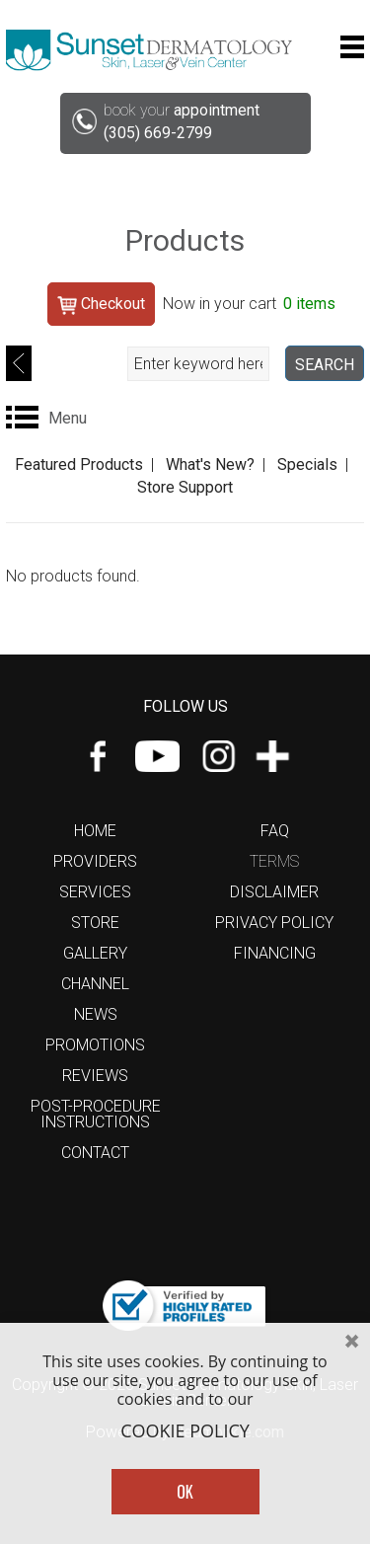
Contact (95, 1152)
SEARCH (324, 364)
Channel (95, 983)
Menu (67, 418)
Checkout (101, 304)
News (95, 1014)
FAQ (274, 830)
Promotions (95, 1045)
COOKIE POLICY (185, 1431)
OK (185, 1492)
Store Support (185, 487)
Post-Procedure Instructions (96, 1114)
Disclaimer (274, 892)
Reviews (95, 1075)
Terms (274, 861)
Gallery (95, 953)
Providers (95, 861)
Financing (275, 953)
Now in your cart (249, 303)
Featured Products (79, 464)
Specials (307, 464)
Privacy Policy (274, 922)
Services (95, 892)
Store (95, 922)
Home (95, 830)
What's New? (210, 464)
